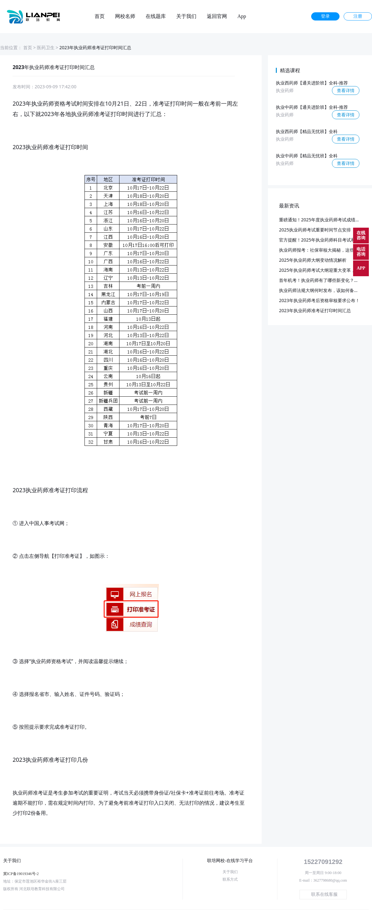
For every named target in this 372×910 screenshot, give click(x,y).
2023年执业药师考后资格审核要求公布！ (319, 300)
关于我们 (186, 16)
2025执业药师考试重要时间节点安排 (315, 230)
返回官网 (217, 16)
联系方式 (230, 879)
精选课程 (290, 70)
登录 (325, 16)
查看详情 (346, 90)
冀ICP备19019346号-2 (21, 874)
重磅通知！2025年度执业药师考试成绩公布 (321, 220)
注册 (357, 16)
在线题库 (156, 16)
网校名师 (125, 16)
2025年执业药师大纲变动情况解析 (312, 260)
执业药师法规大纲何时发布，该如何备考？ (321, 290)
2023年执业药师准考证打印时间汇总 (315, 310)
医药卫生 (46, 47)
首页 (100, 16)
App (241, 16)
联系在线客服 (324, 894)
